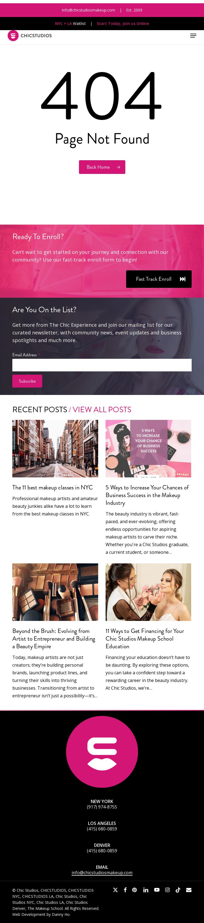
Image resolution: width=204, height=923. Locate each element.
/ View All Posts (99, 409)
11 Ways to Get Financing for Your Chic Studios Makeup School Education (145, 638)
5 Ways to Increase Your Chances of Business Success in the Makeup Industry (147, 495)
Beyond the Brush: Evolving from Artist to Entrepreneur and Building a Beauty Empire (53, 638)
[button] (193, 35)
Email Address (26, 355)
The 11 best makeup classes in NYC (52, 487)
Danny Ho (61, 914)
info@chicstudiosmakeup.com (102, 873)
